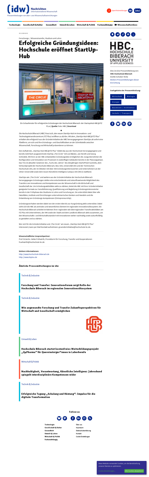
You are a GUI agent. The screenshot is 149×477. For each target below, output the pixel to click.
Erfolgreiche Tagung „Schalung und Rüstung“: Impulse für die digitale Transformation (58, 395)
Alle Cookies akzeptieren (134, 471)
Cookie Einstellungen (83, 437)
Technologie (14, 24)
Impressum (79, 428)
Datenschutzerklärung (83, 431)
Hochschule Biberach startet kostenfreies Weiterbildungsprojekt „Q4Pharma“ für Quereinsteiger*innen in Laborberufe (60, 350)
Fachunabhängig (104, 24)
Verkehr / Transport (121, 113)
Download (71, 126)
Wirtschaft (117, 96)
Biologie (131, 96)
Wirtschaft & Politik (86, 24)
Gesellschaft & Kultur (33, 24)
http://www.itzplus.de (28, 257)
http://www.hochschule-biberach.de (34, 254)
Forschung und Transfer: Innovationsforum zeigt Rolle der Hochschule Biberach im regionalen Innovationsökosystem (56, 286)
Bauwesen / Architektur (123, 107)
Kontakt (78, 434)
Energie (115, 102)
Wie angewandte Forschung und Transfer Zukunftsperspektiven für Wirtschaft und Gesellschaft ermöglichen (61, 309)
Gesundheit (51, 24)
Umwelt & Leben (67, 24)
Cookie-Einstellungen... (107, 471)
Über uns (79, 425)
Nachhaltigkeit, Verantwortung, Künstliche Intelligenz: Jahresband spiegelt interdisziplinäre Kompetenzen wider (61, 373)
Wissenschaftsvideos (126, 24)
